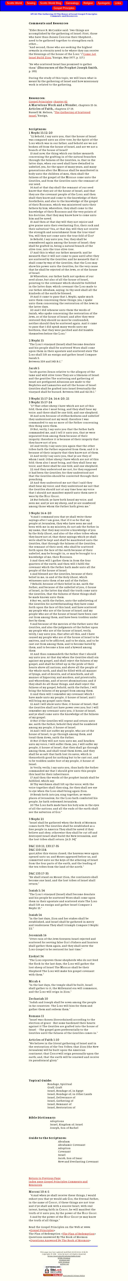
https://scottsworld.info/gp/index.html (64, 1256)
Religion (88, 3)
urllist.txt (64, 1264)
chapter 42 (61, 101)
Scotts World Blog (50, 3)
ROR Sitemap (63, 1262)
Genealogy (72, 3)
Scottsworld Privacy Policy (74, 1275)
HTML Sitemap (64, 1258)
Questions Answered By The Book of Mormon (59, 1240)
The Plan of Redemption (78, 1233)
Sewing (31, 3)
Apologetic (104, 3)
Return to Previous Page (45, 1178)
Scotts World (14, 3)
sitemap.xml (64, 1260)
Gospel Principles (64, 8)
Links (118, 3)
